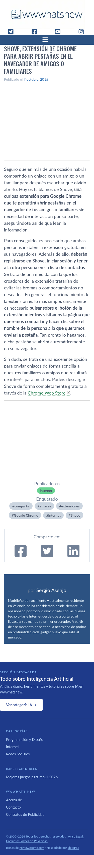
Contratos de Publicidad (25, 814)
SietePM (73, 848)
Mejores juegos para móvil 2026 (32, 777)
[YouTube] (60, 32)
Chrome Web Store (47, 393)
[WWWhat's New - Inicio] (47, 14)
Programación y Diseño (24, 739)
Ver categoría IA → (21, 704)
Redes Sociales (18, 754)
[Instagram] (83, 32)
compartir (21, 506)
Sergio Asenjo (51, 590)
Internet (46, 490)
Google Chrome (26, 515)
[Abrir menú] (47, 40)
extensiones (70, 506)
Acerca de (14, 800)
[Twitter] (13, 32)
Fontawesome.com (32, 848)
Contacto (13, 807)
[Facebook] (36, 32)
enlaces (45, 506)
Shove (75, 515)
